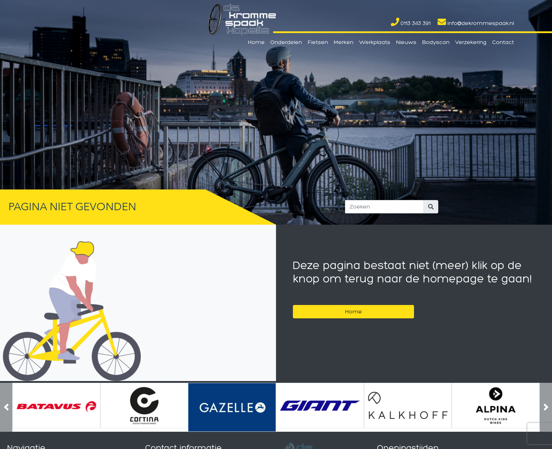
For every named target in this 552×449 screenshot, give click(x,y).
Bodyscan (436, 42)
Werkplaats (374, 42)
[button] (6, 407)
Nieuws (406, 42)
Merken (343, 42)
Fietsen (318, 42)
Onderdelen (286, 42)
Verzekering (471, 42)
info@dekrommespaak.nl (476, 23)
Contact (503, 42)
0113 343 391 (411, 23)
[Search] (384, 206)
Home (256, 42)
